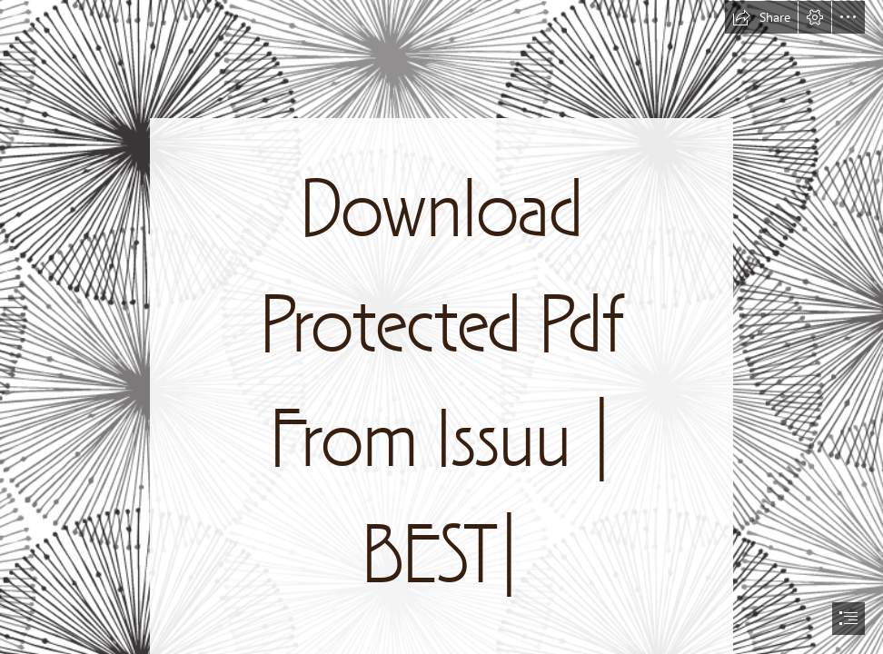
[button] (761, 17)
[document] (441, 327)
